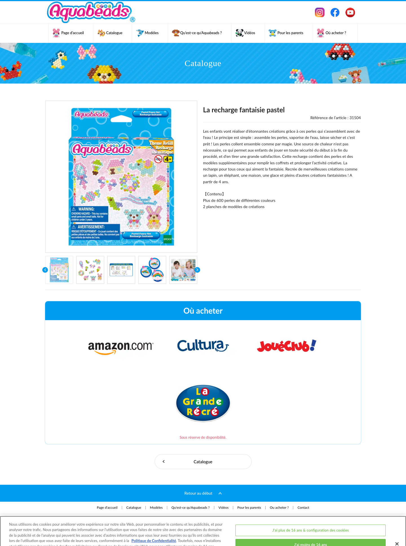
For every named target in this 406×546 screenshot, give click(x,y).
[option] (121, 176)
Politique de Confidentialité (153, 521)
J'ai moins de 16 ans (310, 525)
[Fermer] (397, 524)
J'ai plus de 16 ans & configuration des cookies (310, 510)
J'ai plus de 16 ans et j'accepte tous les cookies (310, 539)
